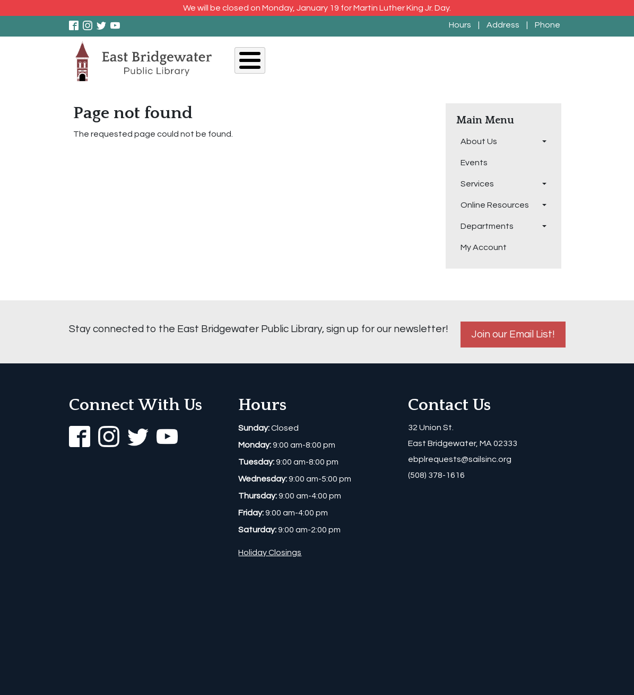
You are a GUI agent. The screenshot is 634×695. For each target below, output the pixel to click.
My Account (544, 62)
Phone (547, 25)
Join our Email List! (513, 334)
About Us (258, 62)
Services (345, 62)
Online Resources (409, 62)
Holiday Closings (269, 552)
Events (302, 62)
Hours (460, 25)
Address (503, 25)
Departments (481, 62)
